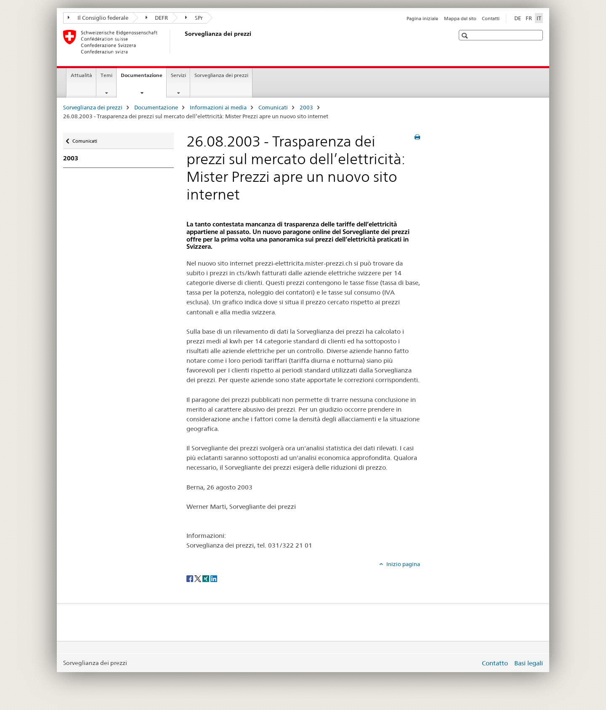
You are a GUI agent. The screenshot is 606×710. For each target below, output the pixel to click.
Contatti (491, 18)
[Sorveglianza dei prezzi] (183, 41)
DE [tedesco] (517, 18)
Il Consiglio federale (98, 18)
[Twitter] (198, 577)
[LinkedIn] (213, 577)
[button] (465, 35)
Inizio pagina (402, 564)
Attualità (81, 75)
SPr (194, 18)
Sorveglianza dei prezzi (221, 75)
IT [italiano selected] (539, 18)
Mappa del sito (460, 18)
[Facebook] (190, 577)
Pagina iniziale (422, 18)
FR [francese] (529, 18)
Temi (106, 75)
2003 (306, 107)
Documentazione (143, 78)
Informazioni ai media (218, 107)
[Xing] (206, 577)
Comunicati (273, 107)
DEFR (157, 18)
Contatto (495, 663)
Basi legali (528, 663)
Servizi (178, 75)
